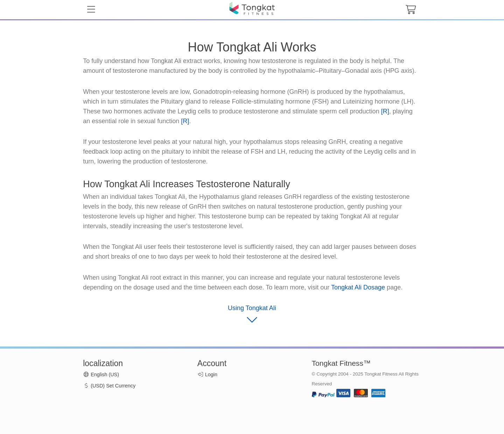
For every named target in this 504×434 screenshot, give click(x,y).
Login (211, 374)
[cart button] (410, 10)
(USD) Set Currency (109, 385)
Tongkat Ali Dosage (358, 287)
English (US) (101, 374)
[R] (385, 111)
